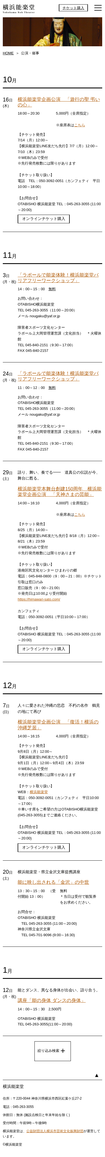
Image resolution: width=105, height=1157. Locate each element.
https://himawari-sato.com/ (39, 599)
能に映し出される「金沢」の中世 (53, 882)
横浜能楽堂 (39, 792)
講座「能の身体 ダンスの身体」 (52, 1000)
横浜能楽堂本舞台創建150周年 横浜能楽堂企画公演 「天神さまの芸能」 (60, 491)
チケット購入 (73, 8)
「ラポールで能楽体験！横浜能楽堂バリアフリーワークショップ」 (58, 277)
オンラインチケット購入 (43, 219)
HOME (8, 53)
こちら (79, 125)
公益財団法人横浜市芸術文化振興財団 (54, 1131)
